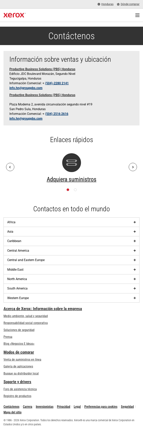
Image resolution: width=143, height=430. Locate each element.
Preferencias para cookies (100, 407)
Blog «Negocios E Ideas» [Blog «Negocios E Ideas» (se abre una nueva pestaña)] (19, 344)
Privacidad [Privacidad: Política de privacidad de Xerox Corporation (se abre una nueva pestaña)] (63, 407)
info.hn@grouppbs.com (25, 88)
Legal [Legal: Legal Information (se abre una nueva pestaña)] (77, 407)
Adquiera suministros (71, 179)
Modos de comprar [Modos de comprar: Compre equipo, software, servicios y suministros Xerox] (19, 352)
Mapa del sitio (13, 412)
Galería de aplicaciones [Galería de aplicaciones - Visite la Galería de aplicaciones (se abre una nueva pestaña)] (18, 366)
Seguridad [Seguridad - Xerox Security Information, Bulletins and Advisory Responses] (127, 407)
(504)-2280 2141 (57, 83)
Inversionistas (44, 407)
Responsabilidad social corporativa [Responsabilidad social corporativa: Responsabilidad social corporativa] (26, 323)
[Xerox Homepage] (15, 15)
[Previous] (10, 167)
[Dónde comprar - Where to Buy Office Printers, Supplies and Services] (128, 4)
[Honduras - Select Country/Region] (105, 4)
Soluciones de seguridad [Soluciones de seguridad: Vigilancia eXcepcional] (19, 330)
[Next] (133, 167)
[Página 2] (75, 189)
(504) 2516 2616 (56, 114)
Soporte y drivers (17, 381)
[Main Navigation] (137, 15)
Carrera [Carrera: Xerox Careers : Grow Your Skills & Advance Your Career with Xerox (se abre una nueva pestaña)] (27, 407)
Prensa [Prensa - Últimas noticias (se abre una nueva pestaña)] (8, 337)
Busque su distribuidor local (21, 373)
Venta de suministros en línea (22, 359)
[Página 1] (68, 189)
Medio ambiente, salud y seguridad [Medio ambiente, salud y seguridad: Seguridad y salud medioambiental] (26, 316)
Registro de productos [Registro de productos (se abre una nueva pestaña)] (17, 396)
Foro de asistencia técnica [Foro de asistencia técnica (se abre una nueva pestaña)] (20, 389)
